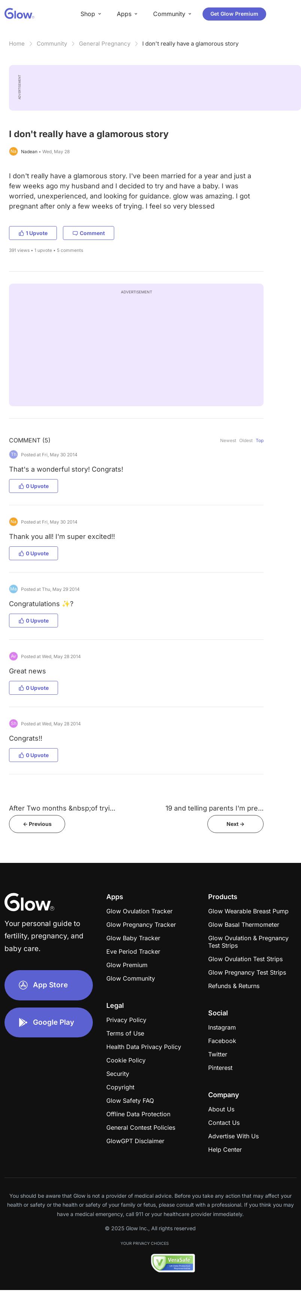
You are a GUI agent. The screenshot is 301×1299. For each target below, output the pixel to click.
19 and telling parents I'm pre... (214, 808)
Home (17, 43)
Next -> (235, 824)
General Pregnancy (104, 43)
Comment (88, 233)
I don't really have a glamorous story (190, 43)
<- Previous (37, 824)
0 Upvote (33, 486)
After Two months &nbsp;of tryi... (62, 808)
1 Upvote (33, 233)
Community (52, 43)
